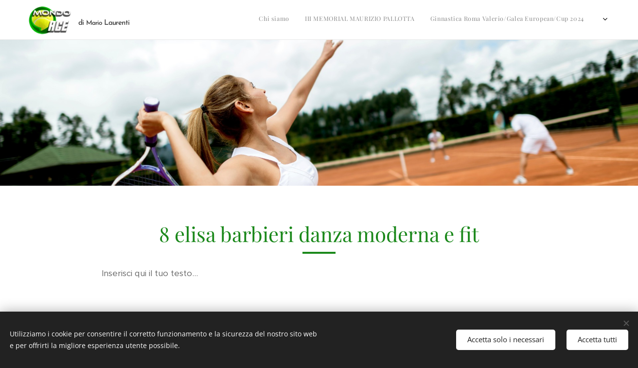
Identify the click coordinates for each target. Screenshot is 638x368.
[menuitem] (339, 20)
